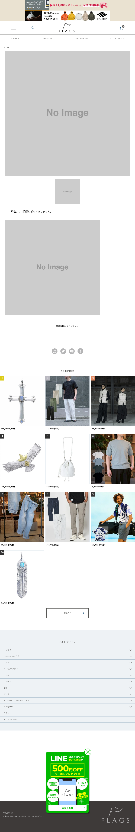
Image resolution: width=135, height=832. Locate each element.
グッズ (6, 694)
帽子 (5, 687)
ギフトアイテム (10, 719)
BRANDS (15, 39)
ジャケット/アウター (12, 656)
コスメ (6, 713)
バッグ (6, 675)
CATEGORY (46, 39)
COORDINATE (117, 39)
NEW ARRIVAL (82, 39)
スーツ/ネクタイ (11, 668)
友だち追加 (67, 807)
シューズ (7, 681)
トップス (7, 649)
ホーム (6, 46)
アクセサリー (9, 706)
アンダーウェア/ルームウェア (16, 700)
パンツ (6, 662)
